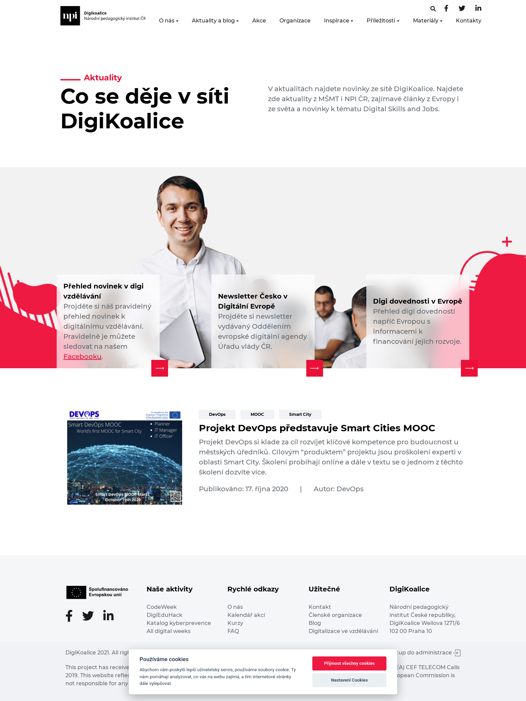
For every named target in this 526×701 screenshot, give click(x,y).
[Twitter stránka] (462, 9)
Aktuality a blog (213, 20)
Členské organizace (335, 615)
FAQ (233, 631)
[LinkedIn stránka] (478, 9)
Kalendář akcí (246, 615)
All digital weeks (169, 631)
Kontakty (468, 20)
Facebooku (82, 357)
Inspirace (336, 20)
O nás (166, 20)
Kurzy (235, 623)
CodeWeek (162, 607)
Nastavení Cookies (349, 680)
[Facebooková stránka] (433, 9)
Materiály (425, 20)
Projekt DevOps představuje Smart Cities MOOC (317, 428)
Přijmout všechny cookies (349, 663)
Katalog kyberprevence (179, 623)
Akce (259, 20)
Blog (315, 623)
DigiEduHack (164, 615)
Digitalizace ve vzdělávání (343, 631)
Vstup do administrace (425, 652)
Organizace (295, 20)
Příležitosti (381, 20)
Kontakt (320, 607)
